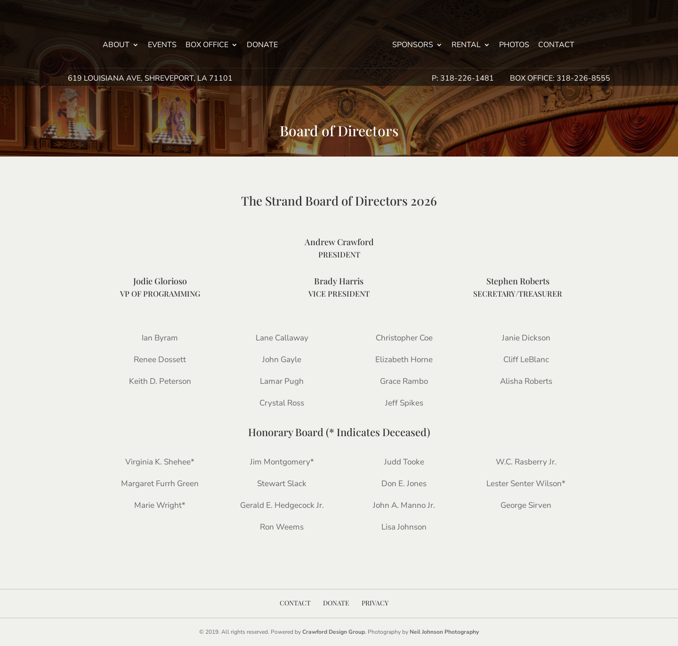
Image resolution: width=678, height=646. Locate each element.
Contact (556, 45)
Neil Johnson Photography (444, 632)
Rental (466, 45)
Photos (514, 45)
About (116, 45)
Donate (262, 45)
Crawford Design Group (333, 632)
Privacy (375, 602)
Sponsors (412, 45)
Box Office (207, 45)
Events (162, 45)
